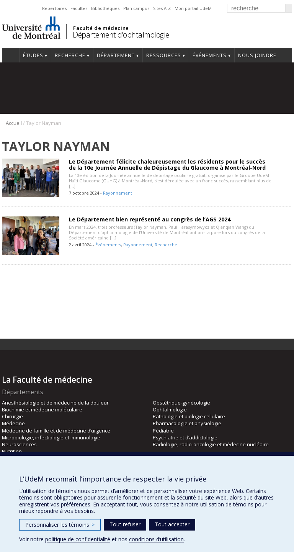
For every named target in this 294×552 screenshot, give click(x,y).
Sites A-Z (162, 8)
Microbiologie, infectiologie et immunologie (51, 437)
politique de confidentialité (77, 539)
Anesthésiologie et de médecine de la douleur (55, 402)
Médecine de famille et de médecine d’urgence (56, 430)
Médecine (13, 423)
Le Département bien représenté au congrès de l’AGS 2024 (149, 219)
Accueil (10, 55)
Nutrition (12, 451)
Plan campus (136, 8)
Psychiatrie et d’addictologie (185, 437)
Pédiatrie (163, 430)
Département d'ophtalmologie (121, 34)
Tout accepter (172, 524)
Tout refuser (124, 524)
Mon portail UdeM (193, 8)
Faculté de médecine (101, 28)
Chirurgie (12, 416)
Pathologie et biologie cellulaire (189, 416)
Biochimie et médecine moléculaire (42, 409)
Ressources (163, 55)
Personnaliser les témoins (60, 524)
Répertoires (54, 8)
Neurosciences (19, 444)
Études (33, 55)
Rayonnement (117, 193)
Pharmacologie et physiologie (187, 423)
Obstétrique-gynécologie (181, 402)
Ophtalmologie (170, 409)
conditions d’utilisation (156, 539)
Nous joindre (257, 55)
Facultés (78, 8)
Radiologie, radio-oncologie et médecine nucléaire (211, 444)
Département (116, 55)
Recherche (70, 55)
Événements (210, 55)
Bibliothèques (105, 8)
